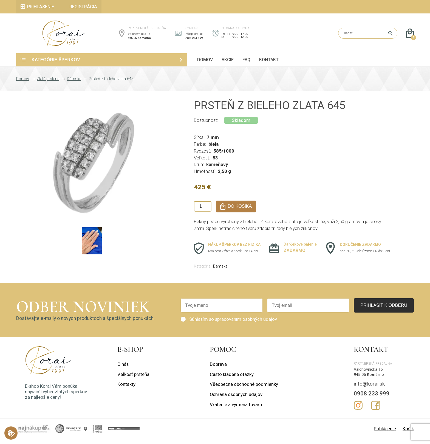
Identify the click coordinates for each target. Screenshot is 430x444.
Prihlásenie (385, 434)
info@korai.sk (194, 36)
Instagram (358, 410)
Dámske (74, 84)
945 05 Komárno (139, 41)
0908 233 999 (194, 41)
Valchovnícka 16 (139, 36)
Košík (408, 434)
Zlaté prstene (48, 84)
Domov (22, 84)
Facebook (375, 410)
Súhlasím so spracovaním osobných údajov (233, 324)
